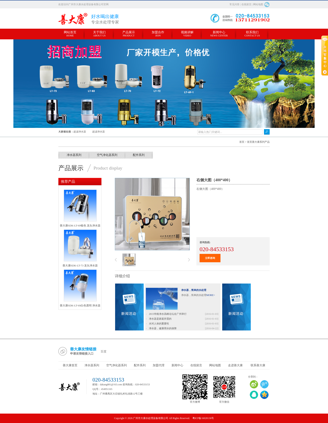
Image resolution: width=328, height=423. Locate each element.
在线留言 (246, 4)
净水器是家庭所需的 (160, 319)
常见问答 (234, 4)
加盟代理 (158, 365)
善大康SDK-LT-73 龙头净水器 (80, 265)
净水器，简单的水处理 (193, 290)
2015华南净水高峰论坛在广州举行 (168, 315)
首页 (241, 141)
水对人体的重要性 (159, 324)
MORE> (210, 295)
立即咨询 (210, 258)
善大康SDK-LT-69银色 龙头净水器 (80, 225)
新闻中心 (177, 365)
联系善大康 (258, 365)
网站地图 (258, 4)
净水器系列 (74, 155)
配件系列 (139, 155)
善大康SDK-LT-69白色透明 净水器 (80, 305)
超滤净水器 (79, 131)
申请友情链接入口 (82, 353)
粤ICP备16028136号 (203, 418)
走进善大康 (235, 365)
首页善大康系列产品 (258, 141)
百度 (103, 351)
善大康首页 (70, 365)
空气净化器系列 (107, 155)
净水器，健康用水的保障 (163, 329)
